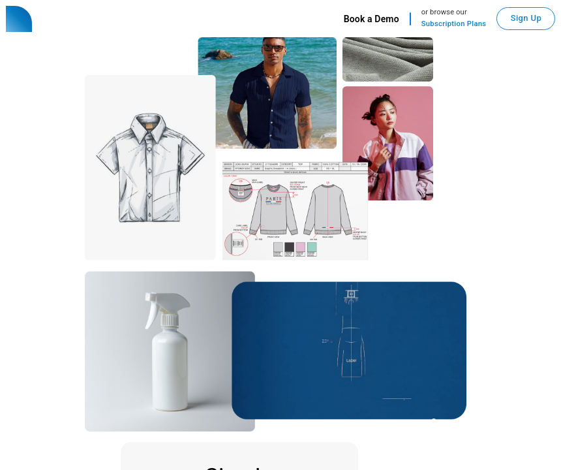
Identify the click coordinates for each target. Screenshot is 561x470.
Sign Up (526, 18)
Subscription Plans (454, 24)
